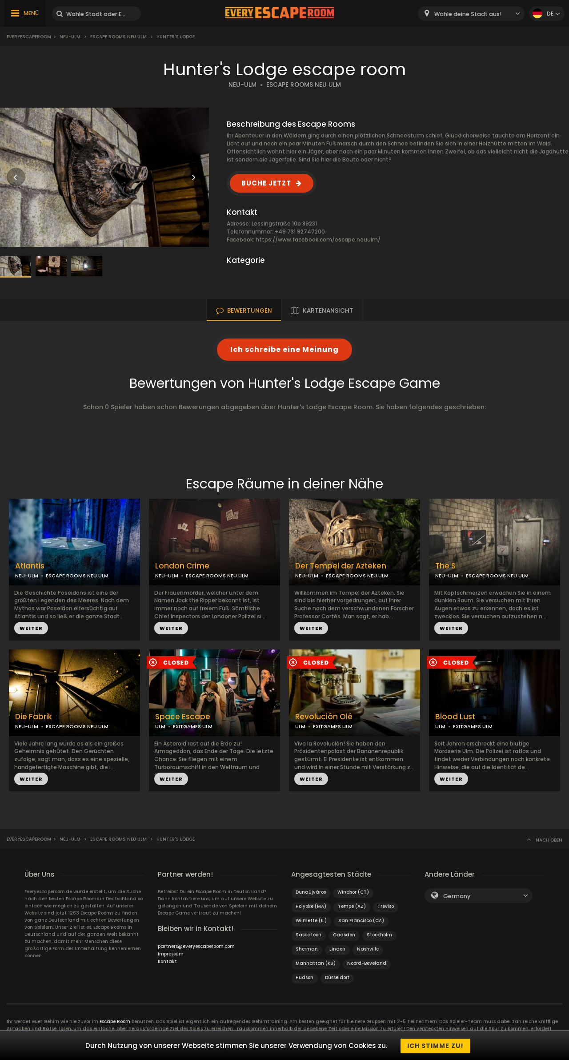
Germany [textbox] (456, 896)
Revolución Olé (324, 716)
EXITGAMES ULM (192, 726)
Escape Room (115, 1021)
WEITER (31, 628)
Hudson (304, 977)
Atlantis (29, 566)
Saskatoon (308, 934)
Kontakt (167, 961)
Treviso (385, 906)
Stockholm (379, 934)
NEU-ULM (242, 85)
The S (445, 566)
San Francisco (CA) (361, 920)
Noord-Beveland (366, 963)
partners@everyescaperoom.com (196, 946)
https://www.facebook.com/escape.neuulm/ (318, 239)
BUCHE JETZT (266, 183)
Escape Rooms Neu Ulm (118, 36)
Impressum (171, 954)
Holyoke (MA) (311, 906)
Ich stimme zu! (435, 1045)
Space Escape (182, 716)
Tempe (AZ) (352, 906)
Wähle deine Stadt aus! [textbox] (467, 14)
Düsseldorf (337, 977)
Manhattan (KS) (316, 963)
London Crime (182, 566)
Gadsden (344, 934)
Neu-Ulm (70, 36)
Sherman (307, 949)
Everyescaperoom (29, 36)
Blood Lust (455, 716)
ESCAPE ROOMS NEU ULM (303, 85)
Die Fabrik (33, 716)
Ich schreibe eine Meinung (284, 349)
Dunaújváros (311, 892)
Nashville (368, 949)
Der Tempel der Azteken (340, 566)
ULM (160, 726)
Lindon (337, 949)
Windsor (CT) (353, 892)
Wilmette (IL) (311, 920)
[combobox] (471, 13)
